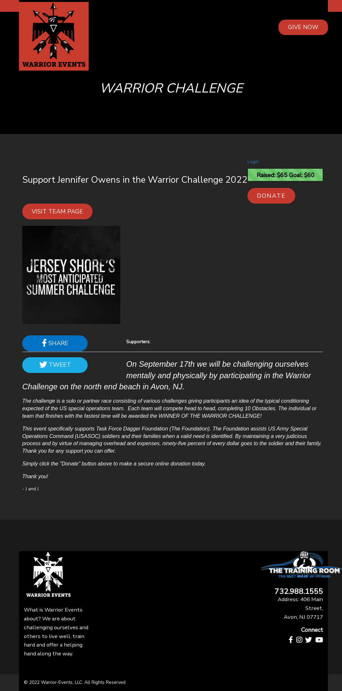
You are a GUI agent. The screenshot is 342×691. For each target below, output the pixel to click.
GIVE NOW (303, 27)
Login (253, 162)
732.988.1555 (299, 592)
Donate (271, 196)
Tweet (55, 365)
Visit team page (57, 211)
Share (55, 343)
